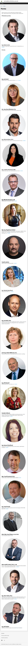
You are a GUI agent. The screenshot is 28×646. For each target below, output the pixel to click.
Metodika (2, 633)
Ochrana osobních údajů (5, 635)
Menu (1, 3)
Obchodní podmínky (4, 637)
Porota (4, 6)
